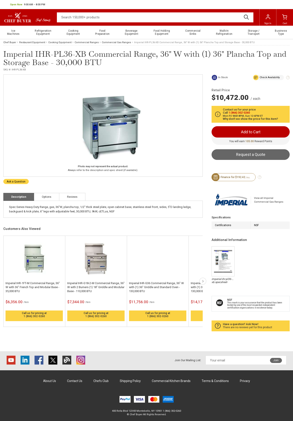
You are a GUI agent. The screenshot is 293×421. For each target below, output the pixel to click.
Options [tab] (46, 196)
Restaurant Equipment (32, 42)
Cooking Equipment (59, 42)
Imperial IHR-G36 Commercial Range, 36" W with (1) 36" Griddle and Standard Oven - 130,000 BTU (156, 287)
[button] (27, 4)
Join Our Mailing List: (188, 360)
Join (276, 360)
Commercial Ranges (87, 42)
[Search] (155, 17)
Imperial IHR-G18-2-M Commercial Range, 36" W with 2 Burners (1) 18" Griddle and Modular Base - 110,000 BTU (96, 287)
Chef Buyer (9, 42)
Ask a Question (16, 181)
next (202, 281)
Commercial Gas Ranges (116, 42)
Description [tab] (18, 196)
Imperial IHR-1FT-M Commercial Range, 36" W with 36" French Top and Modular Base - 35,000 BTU (33, 287)
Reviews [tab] (72, 196)
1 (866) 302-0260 (34, 316)
